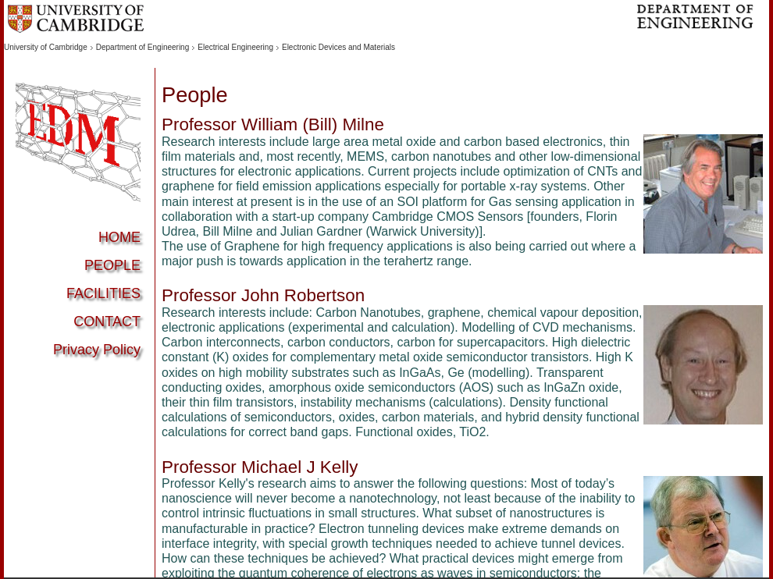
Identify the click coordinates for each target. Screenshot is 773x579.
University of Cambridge (45, 47)
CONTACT (107, 321)
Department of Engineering (143, 47)
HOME (119, 237)
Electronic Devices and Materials (338, 47)
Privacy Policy (97, 349)
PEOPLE (112, 265)
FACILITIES (103, 293)
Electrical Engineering (235, 47)
